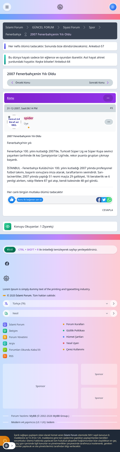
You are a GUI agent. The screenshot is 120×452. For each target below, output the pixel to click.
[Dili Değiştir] (60, 303)
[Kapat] (7, 7)
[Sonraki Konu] (86, 82)
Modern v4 (17, 422)
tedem (50, 422)
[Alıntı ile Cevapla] (107, 210)
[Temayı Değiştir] (60, 313)
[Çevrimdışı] (9, 117)
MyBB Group (60, 416)
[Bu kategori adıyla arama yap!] (108, 98)
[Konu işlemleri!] (9, 445)
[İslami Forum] (60, 7)
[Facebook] (7, 263)
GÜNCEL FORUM (43, 27)
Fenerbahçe (13, 34)
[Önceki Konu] (34, 82)
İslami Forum (14, 27)
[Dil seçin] (6, 303)
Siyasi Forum (71, 27)
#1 (111, 108)
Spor (92, 27)
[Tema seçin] (6, 313)
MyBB (33, 416)
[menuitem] (113, 7)
